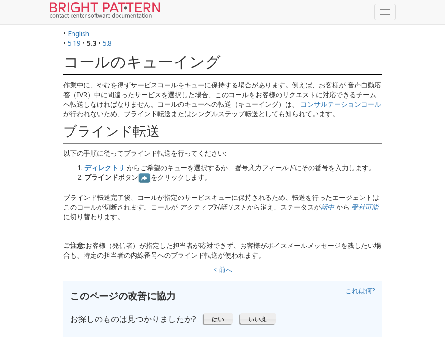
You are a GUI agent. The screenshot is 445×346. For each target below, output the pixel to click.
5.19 (74, 43)
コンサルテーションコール (341, 104)
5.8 (107, 43)
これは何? (360, 290)
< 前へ (222, 269)
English (78, 33)
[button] (218, 318)
